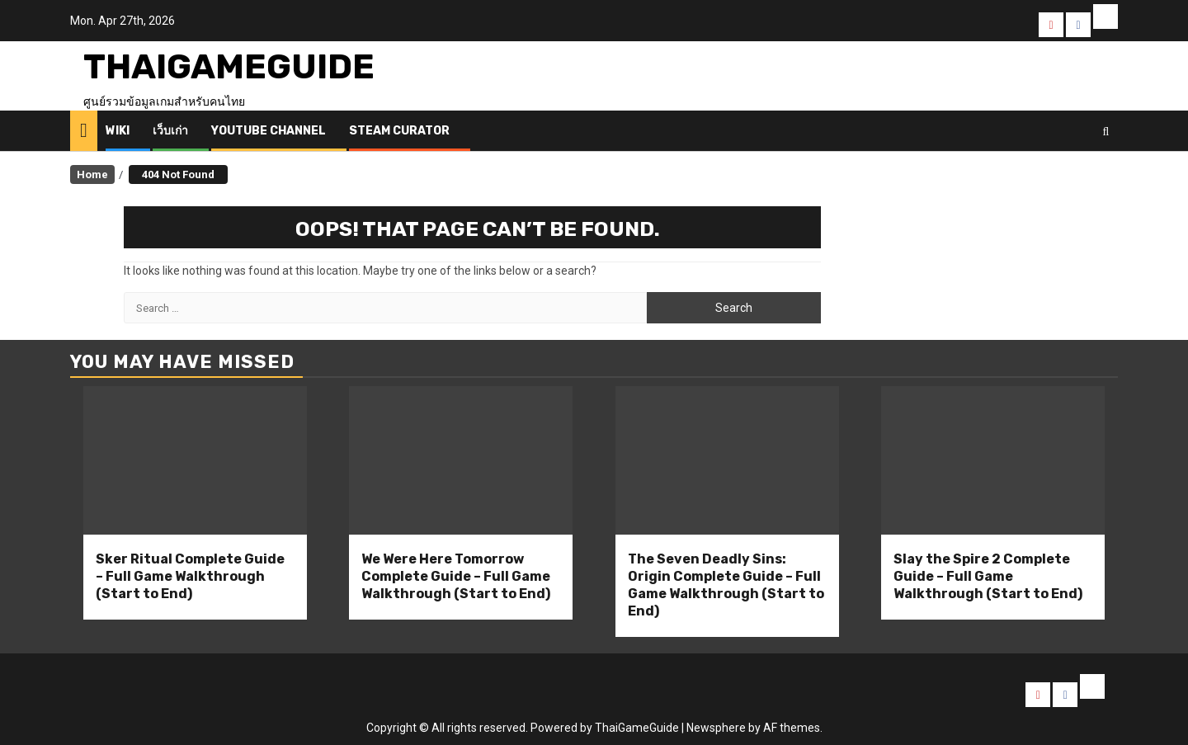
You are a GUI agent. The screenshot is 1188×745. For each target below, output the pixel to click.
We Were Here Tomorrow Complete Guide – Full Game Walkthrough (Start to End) (455, 576)
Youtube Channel (268, 131)
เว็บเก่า (170, 131)
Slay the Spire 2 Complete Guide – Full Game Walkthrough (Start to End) (987, 576)
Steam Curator (399, 131)
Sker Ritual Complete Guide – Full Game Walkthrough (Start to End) (190, 576)
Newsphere (716, 727)
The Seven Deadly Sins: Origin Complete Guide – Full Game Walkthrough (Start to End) (726, 584)
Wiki (118, 131)
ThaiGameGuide (229, 66)
